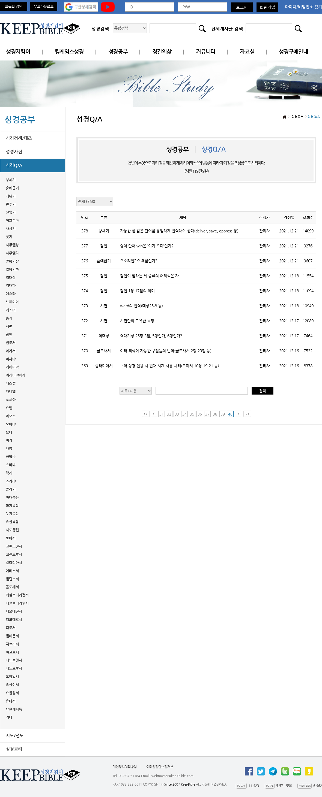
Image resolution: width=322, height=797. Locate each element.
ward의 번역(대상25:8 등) (141, 306)
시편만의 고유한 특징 (137, 321)
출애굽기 (12, 188)
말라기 (11, 489)
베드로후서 (14, 668)
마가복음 (12, 506)
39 (222, 414)
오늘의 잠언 (13, 6)
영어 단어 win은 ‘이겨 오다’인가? (147, 246)
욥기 (9, 318)
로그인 (242, 7)
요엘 (9, 408)
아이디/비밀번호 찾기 (303, 6)
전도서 (11, 343)
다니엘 (11, 391)
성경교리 (14, 748)
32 (169, 414)
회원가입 (267, 7)
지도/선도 (15, 735)
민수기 (11, 204)
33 (177, 414)
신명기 (11, 212)
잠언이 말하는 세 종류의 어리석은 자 (149, 276)
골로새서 (12, 587)
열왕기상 (12, 261)
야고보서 (12, 652)
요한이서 (12, 685)
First (146, 414)
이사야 (11, 359)
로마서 (11, 538)
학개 (9, 473)
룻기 (9, 237)
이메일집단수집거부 (159, 767)
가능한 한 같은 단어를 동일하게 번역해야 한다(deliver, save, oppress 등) (179, 231)
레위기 (11, 196)
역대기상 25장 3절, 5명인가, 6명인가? (151, 336)
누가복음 (12, 513)
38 (215, 414)
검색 (262, 391)
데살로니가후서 (17, 603)
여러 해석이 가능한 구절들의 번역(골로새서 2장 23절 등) (165, 351)
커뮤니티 (205, 52)
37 (207, 414)
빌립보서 (12, 579)
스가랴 (11, 481)
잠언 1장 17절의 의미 (137, 291)
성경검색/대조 (19, 138)
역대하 (11, 285)
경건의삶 (162, 52)
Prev (154, 414)
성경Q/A (14, 165)
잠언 (9, 334)
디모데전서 (14, 611)
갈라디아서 (14, 562)
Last (247, 414)
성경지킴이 (18, 52)
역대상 (11, 277)
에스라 (11, 294)
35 (192, 414)
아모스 (11, 416)
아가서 (11, 351)
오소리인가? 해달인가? (138, 261)
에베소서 (12, 571)
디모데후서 (14, 619)
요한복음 (12, 522)
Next (238, 414)
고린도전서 (14, 546)
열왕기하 (12, 269)
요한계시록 (14, 709)
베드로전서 (14, 660)
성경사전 (14, 151)
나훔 (9, 448)
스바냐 (11, 465)
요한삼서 (12, 693)
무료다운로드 (43, 6)
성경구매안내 (293, 52)
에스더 (11, 310)
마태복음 (12, 497)
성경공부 (118, 52)
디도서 (11, 628)
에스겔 (11, 383)
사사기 (11, 228)
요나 (9, 432)
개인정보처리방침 (125, 767)
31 (161, 414)
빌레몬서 (12, 636)
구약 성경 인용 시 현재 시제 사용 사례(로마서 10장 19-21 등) (169, 365)
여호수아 (12, 220)
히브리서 (12, 644)
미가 (9, 440)
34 (184, 414)
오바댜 (11, 424)
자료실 (247, 52)
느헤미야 (12, 302)
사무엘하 (12, 253)
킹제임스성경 (69, 52)
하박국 (11, 456)
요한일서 (12, 676)
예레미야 (12, 367)
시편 (9, 326)
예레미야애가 (15, 375)
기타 (9, 717)
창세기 (11, 180)
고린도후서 (14, 554)
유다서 (11, 701)
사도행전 (12, 530)
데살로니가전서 (17, 595)
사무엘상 (12, 245)
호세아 (11, 400)
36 (200, 414)
